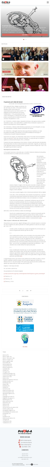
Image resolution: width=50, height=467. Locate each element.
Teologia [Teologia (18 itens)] (6, 419)
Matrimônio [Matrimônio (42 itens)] (6, 402)
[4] (21, 256)
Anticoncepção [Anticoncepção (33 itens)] (7, 364)
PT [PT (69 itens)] (4, 415)
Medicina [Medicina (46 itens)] (6, 404)
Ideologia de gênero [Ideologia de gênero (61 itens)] (8, 393)
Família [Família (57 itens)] (5, 387)
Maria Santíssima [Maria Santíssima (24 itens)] (8, 401)
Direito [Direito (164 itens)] (6, 378)
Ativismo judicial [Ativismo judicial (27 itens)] (7, 367)
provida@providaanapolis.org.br (25, 457)
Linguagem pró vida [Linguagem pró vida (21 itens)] (8, 396)
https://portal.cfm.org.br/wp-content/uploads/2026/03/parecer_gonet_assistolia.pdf (25, 273)
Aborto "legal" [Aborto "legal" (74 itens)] (7, 356)
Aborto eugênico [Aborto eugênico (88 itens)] (8, 361)
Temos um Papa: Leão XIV (9, 84)
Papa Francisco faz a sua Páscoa (11, 69)
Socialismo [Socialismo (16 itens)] (6, 416)
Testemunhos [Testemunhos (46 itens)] (7, 421)
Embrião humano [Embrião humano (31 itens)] (8, 381)
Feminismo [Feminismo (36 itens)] (6, 389)
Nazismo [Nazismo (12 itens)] (6, 405)
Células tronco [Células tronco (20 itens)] (7, 376)
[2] (29, 208)
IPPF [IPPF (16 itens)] (5, 395)
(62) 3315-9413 (25, 454)
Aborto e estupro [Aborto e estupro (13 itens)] (8, 359)
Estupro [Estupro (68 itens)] (5, 384)
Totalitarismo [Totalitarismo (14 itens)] (7, 422)
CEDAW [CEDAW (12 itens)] (5, 370)
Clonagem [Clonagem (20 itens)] (6, 372)
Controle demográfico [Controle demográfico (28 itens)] (9, 375)
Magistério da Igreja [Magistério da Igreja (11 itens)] (8, 398)
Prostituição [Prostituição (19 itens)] (7, 413)
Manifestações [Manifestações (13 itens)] (7, 399)
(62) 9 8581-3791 (25, 459)
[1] (12, 138)
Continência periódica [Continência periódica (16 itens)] (9, 373)
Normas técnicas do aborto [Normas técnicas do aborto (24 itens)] (10, 407)
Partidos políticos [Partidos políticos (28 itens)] (8, 409)
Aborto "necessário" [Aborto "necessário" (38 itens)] (8, 358)
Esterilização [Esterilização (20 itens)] (7, 382)
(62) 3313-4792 (25, 455)
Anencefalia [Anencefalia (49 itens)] (6, 362)
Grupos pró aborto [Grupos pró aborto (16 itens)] (8, 390)
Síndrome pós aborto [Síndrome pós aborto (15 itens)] (9, 418)
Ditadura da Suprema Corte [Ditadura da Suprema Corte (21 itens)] (10, 379)
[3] (40, 218)
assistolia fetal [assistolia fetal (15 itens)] (7, 365)
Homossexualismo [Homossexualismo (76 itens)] (8, 392)
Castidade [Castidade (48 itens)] (6, 369)
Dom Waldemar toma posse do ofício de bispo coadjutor (17, 53)
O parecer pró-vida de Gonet (11, 26)
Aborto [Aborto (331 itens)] (6, 355)
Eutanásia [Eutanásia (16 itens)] (6, 385)
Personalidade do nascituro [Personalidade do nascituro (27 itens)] (10, 412)
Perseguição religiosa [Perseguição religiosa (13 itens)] (9, 410)
